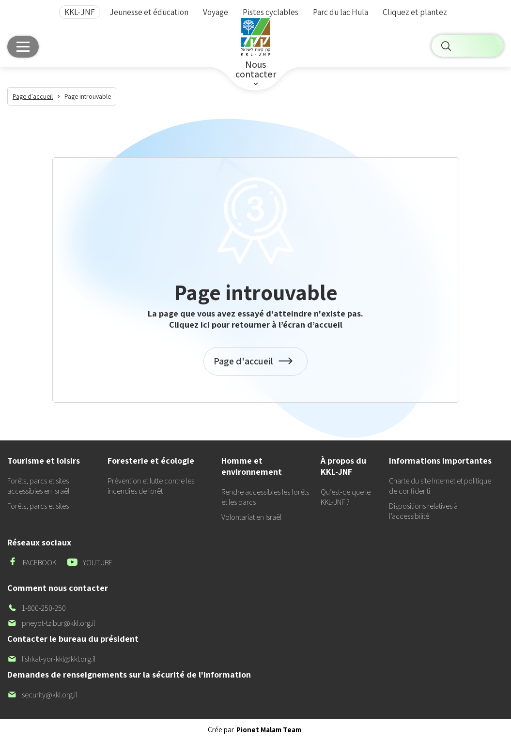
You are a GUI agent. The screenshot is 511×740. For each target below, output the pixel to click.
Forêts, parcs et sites (38, 506)
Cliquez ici (189, 324)
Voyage (215, 12)
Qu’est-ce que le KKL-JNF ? (346, 497)
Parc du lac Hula (340, 12)
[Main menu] (23, 49)
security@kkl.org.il (42, 695)
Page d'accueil (255, 366)
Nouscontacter (255, 73)
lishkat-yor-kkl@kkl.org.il (51, 659)
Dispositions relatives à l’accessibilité (423, 511)
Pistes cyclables (270, 12)
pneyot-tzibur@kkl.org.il (51, 623)
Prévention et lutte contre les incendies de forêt (151, 486)
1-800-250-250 (36, 608)
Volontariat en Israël (251, 517)
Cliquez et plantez (415, 12)
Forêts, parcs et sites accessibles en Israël (38, 486)
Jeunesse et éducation (148, 12)
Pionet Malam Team (268, 729)
